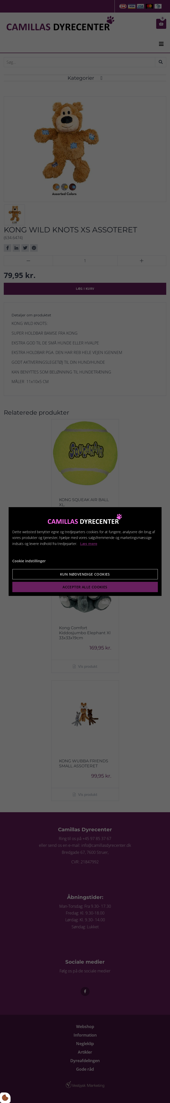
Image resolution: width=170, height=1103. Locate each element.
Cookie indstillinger (29, 561)
